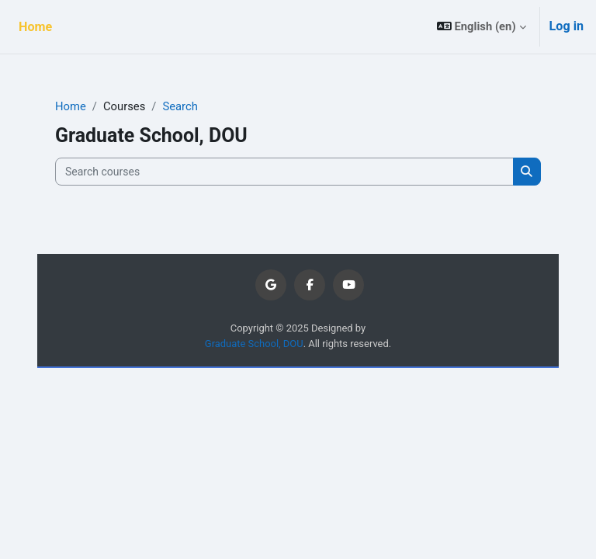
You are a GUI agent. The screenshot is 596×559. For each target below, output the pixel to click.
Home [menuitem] (35, 26)
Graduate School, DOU (254, 343)
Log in (566, 26)
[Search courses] (284, 172)
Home (70, 106)
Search (179, 106)
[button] (481, 27)
